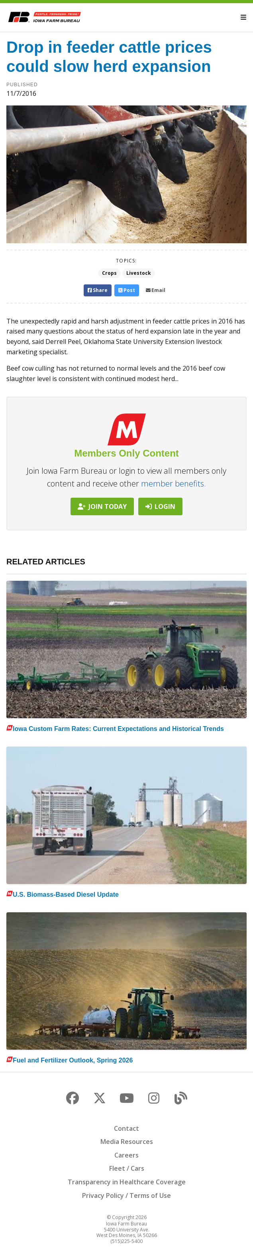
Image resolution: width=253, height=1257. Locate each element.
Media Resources (126, 1141)
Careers (126, 1155)
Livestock (138, 273)
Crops (109, 273)
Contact (126, 1128)
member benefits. (173, 483)
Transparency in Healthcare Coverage (127, 1182)
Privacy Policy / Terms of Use (126, 1195)
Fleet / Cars (126, 1168)
